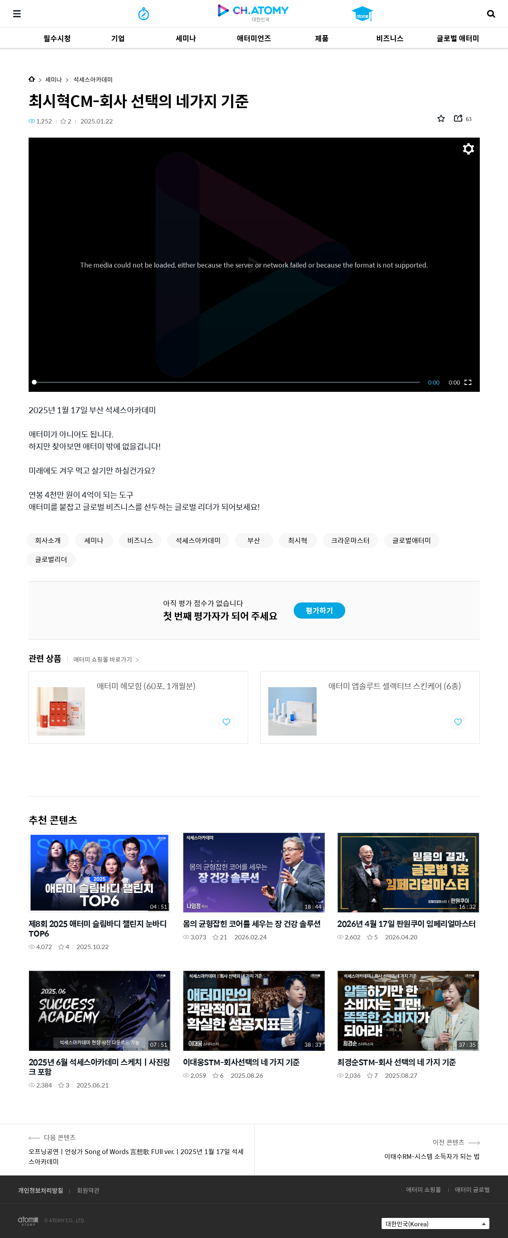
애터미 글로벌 (472, 1189)
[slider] (227, 382)
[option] (138, 707)
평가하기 (319, 610)
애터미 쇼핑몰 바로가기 (106, 659)
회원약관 (88, 1190)
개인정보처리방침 (40, 1190)
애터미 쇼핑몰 (423, 1189)
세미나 (53, 79)
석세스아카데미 (92, 79)
